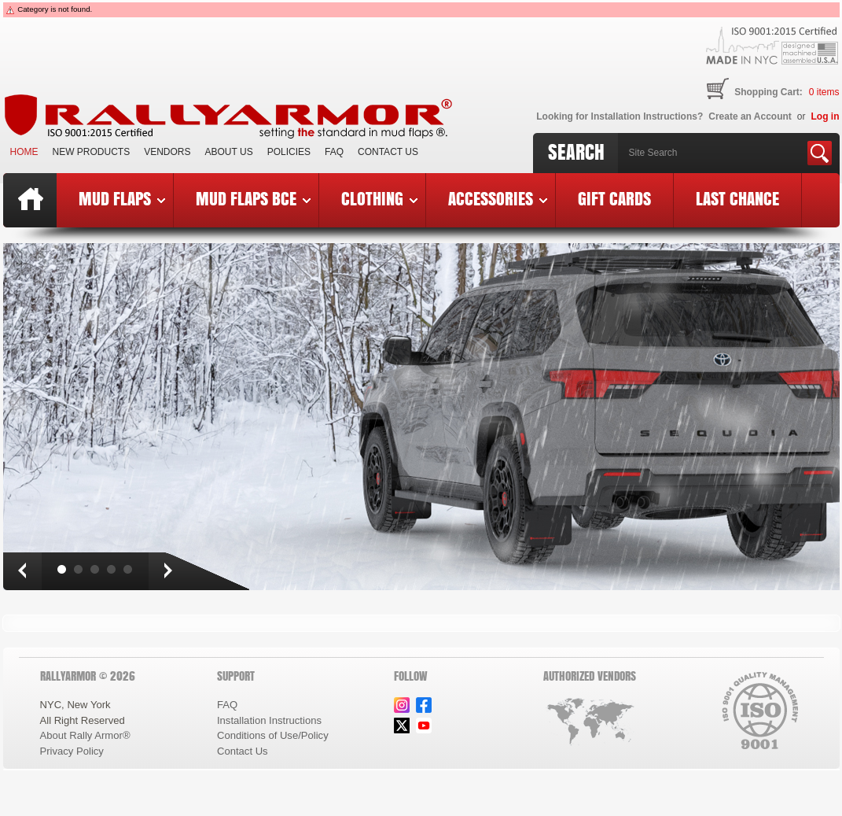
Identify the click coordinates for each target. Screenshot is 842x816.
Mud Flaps (122, 198)
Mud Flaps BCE (253, 198)
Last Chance (737, 198)
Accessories (497, 198)
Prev (22, 571)
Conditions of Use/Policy (273, 735)
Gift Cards (614, 198)
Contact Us (388, 151)
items (824, 92)
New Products (92, 151)
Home (24, 151)
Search (576, 152)
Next (167, 571)
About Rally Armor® (85, 735)
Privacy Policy (72, 751)
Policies (289, 151)
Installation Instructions (269, 720)
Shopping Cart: (768, 92)
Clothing (379, 198)
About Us (229, 151)
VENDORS (167, 151)
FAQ (334, 151)
